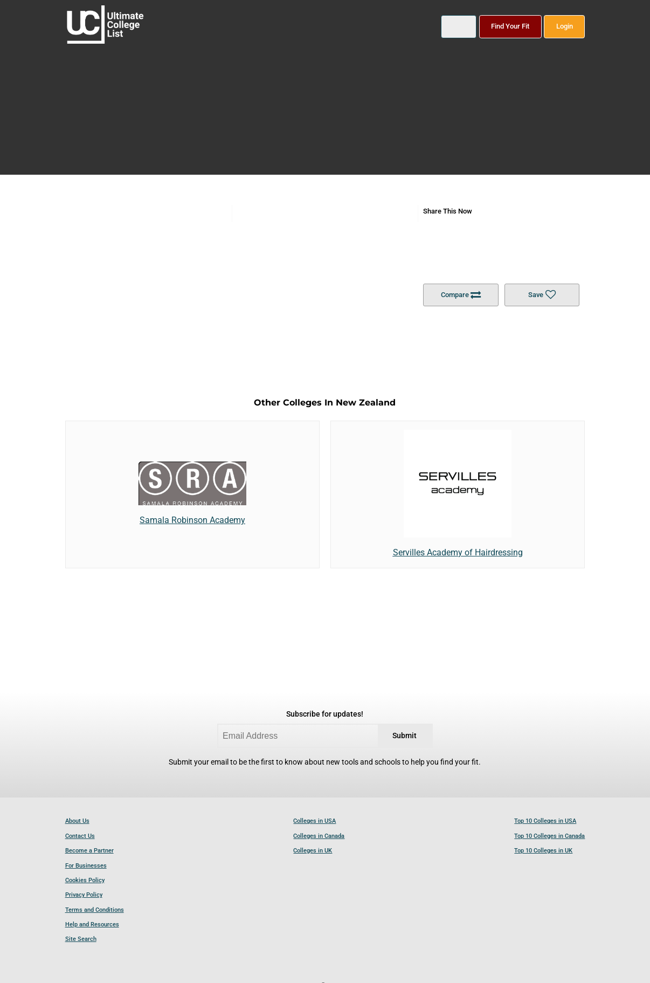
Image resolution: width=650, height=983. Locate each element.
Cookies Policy (85, 880)
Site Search (80, 939)
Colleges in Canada (318, 836)
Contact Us (80, 836)
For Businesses (86, 865)
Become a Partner (89, 850)
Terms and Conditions (94, 909)
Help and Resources (92, 924)
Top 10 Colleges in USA (545, 820)
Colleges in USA (314, 820)
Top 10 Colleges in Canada (549, 836)
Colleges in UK (312, 850)
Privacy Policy (83, 894)
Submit (404, 735)
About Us (77, 820)
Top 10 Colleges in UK (543, 850)
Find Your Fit (510, 26)
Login (564, 26)
